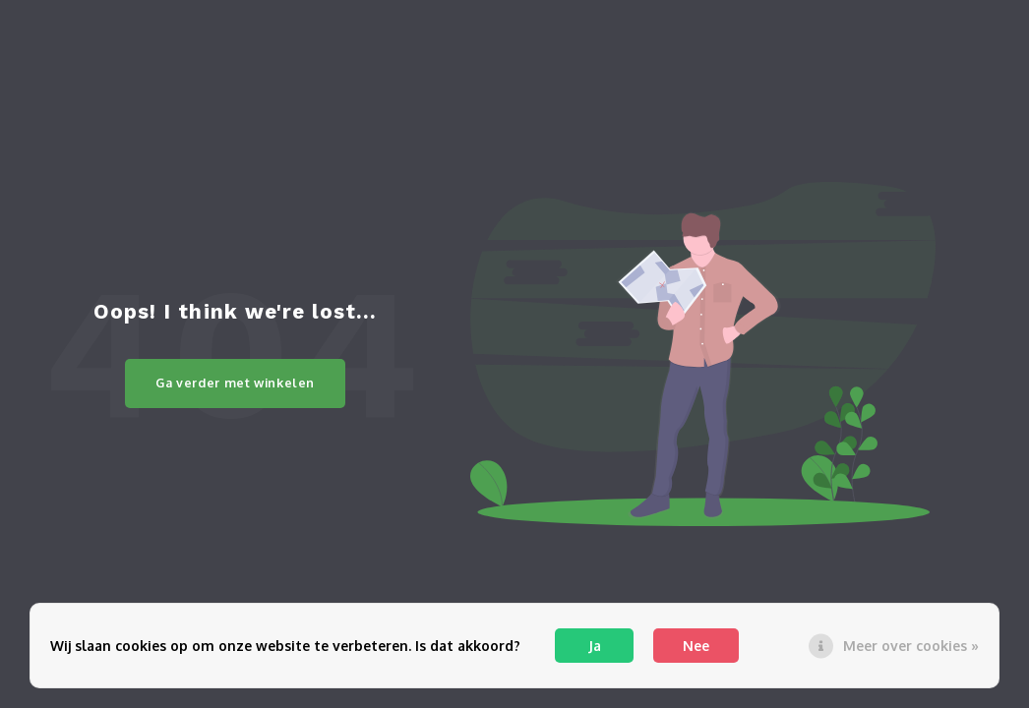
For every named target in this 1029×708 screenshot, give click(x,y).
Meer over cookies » (911, 645)
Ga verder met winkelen (235, 382)
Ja (594, 645)
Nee (696, 645)
